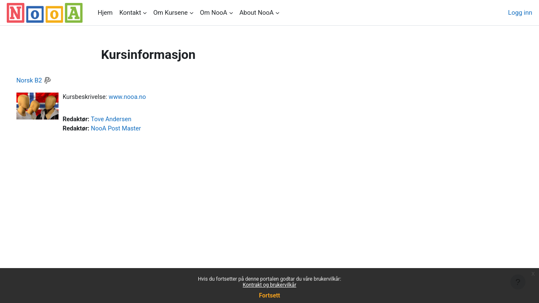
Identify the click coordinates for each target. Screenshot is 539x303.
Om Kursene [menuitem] (170, 12)
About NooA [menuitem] (257, 12)
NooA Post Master (133, 129)
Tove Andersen (128, 120)
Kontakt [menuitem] (130, 12)
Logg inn (520, 12)
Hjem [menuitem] (105, 12)
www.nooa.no (144, 97)
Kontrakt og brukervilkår (269, 285)
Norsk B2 (45, 80)
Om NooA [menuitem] (213, 12)
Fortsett (269, 295)
